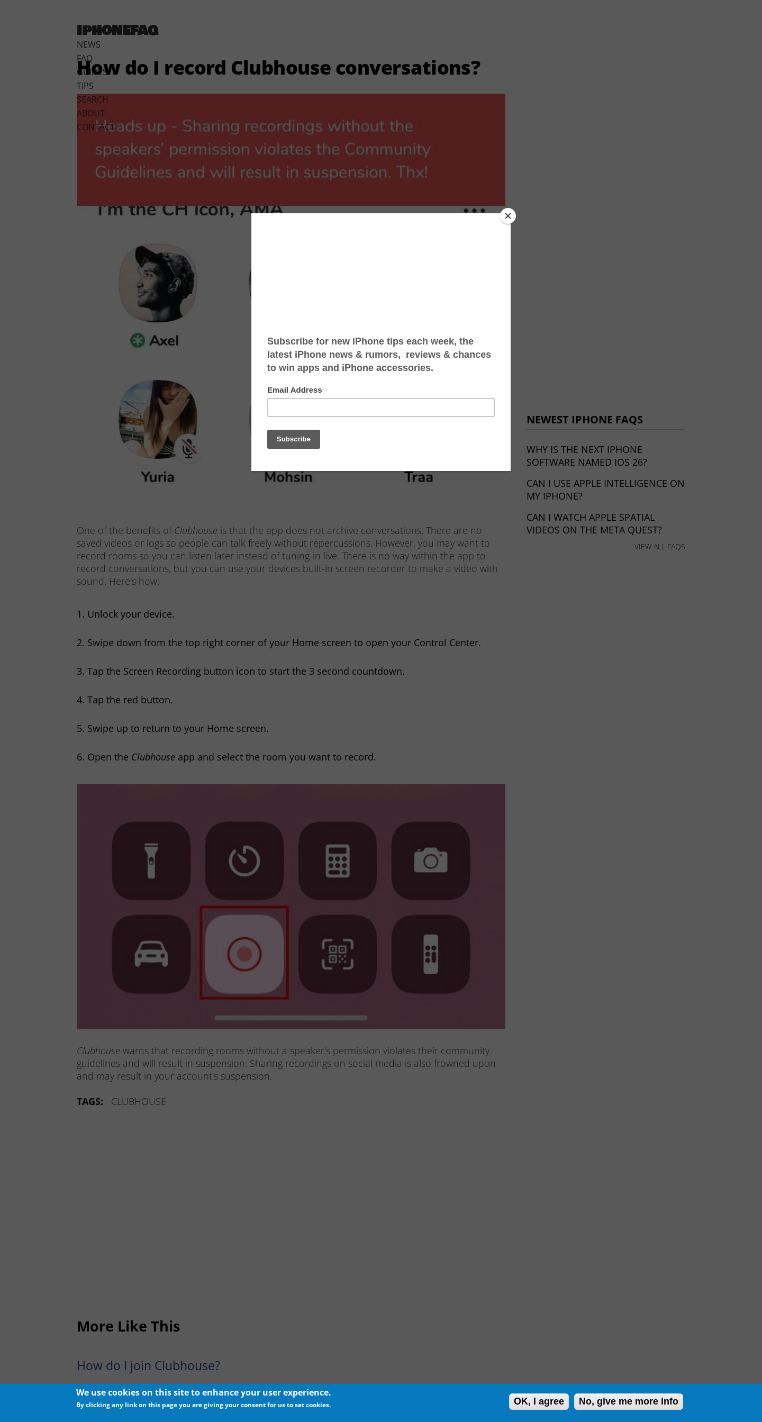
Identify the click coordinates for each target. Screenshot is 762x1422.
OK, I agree (539, 1401)
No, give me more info (628, 1401)
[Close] (508, 216)
